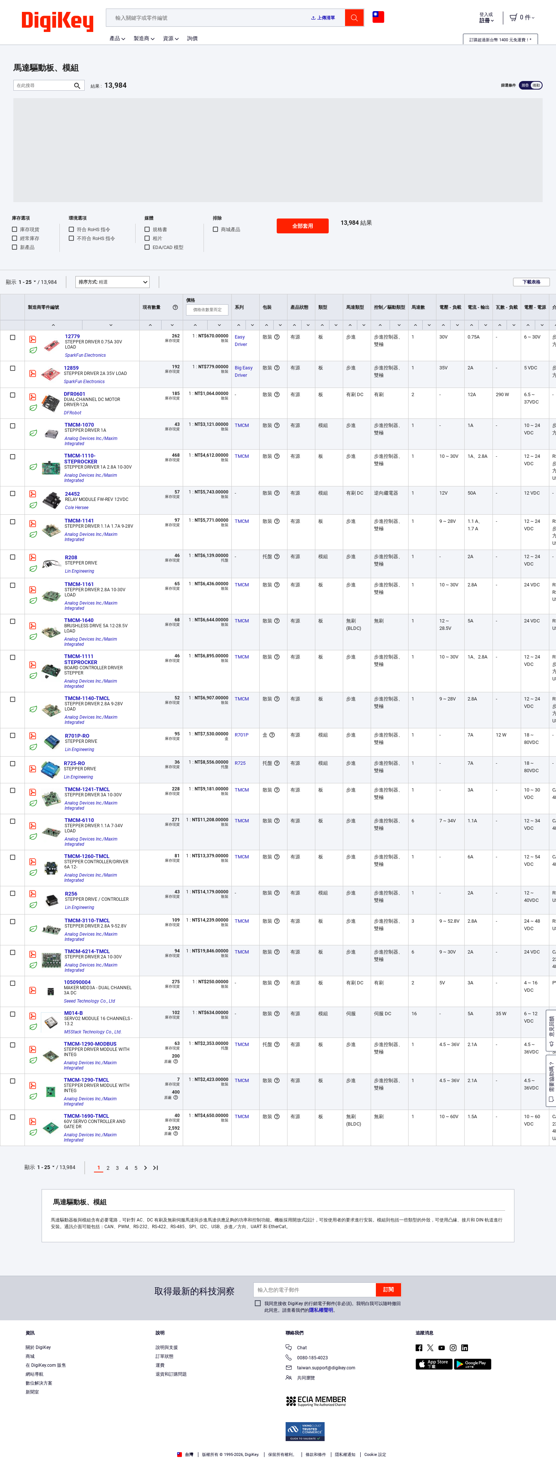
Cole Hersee (76, 507)
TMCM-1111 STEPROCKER (80, 659)
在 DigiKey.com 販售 (46, 1365)
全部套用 (302, 226)
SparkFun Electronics (85, 355)
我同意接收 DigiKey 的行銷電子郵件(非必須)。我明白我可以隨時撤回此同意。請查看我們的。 (332, 1307)
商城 (30, 1356)
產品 (115, 38)
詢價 (192, 38)
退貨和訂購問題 (171, 1374)
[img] (57, 22)
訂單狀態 (164, 1356)
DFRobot (72, 412)
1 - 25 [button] (25, 282)
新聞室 (32, 1392)
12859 (71, 368)
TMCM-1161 (79, 584)
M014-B (73, 1013)
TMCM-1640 (79, 620)
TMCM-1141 (79, 521)
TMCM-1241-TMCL (87, 789)
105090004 (77, 982)
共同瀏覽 (300, 1378)
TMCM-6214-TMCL (87, 951)
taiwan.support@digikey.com (320, 1368)
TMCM (242, 425)
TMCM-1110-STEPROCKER (80, 459)
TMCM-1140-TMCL (87, 698)
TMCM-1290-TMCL (86, 1080)
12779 (72, 336)
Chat (296, 1348)
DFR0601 (74, 394)
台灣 (185, 1454)
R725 (240, 763)
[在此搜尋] (43, 85)
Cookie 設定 (375, 1454)
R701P (241, 735)
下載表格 (531, 282)
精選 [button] (93, 282)
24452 (72, 494)
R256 (71, 894)
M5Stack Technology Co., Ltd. (93, 1032)
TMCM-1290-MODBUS (90, 1044)
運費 (160, 1365)
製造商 (141, 38)
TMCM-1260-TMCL (87, 856)
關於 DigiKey (38, 1347)
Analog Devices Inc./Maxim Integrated (91, 441)
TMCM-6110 (79, 820)
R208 (71, 557)
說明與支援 (167, 1347)
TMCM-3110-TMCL (87, 920)
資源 (168, 38)
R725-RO (74, 763)
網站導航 (34, 1374)
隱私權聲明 (321, 1310)
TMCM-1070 (79, 425)
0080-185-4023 (307, 1358)
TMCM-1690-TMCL (86, 1116)
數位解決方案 (39, 1383)
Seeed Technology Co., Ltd (89, 1001)
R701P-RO (77, 736)
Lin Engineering (79, 571)
